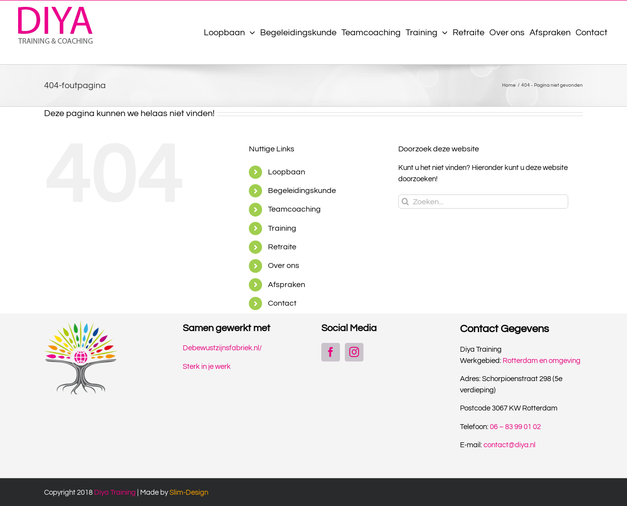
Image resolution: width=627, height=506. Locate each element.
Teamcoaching (294, 209)
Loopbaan (286, 172)
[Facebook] (330, 352)
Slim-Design (188, 492)
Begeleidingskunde (302, 190)
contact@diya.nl (509, 445)
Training (282, 228)
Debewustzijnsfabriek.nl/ (222, 348)
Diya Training (115, 492)
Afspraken (286, 285)
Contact (282, 303)
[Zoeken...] (483, 201)
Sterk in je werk (207, 366)
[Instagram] (354, 352)
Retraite (282, 247)
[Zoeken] (405, 201)
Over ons (283, 265)
